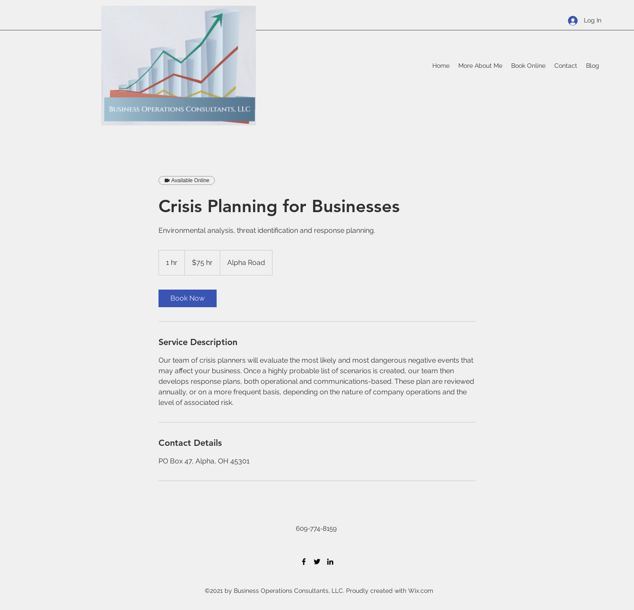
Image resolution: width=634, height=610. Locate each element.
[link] (187, 298)
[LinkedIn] (330, 561)
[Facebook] (303, 561)
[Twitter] (317, 561)
